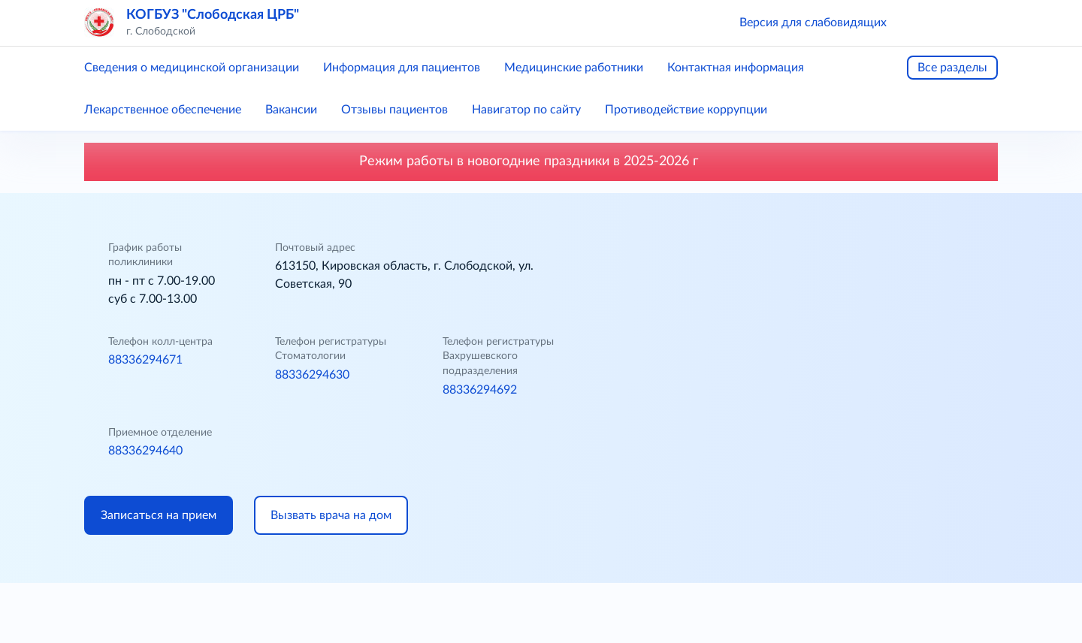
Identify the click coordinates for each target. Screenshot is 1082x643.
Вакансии (291, 110)
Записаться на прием (158, 515)
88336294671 (145, 360)
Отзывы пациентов (394, 110)
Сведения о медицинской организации (191, 68)
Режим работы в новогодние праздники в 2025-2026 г (541, 161)
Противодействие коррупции (686, 110)
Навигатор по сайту (526, 110)
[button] (920, 23)
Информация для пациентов (401, 68)
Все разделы (952, 68)
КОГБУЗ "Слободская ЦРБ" (212, 15)
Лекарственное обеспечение (162, 110)
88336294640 (145, 451)
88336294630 (312, 375)
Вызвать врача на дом (330, 515)
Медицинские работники (573, 68)
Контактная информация (735, 68)
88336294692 (480, 390)
